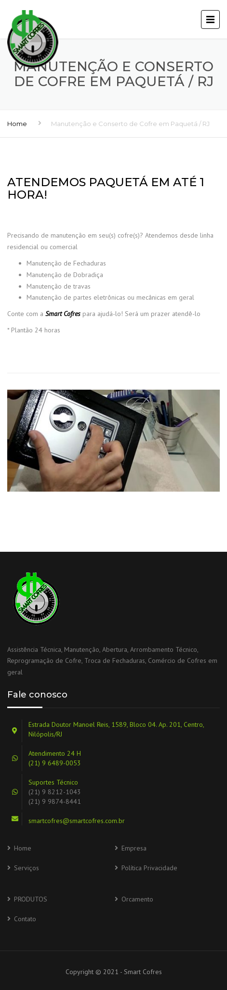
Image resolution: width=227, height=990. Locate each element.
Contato (25, 918)
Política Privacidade (149, 867)
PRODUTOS (30, 899)
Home (17, 123)
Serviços (26, 867)
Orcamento (137, 899)
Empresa (134, 848)
